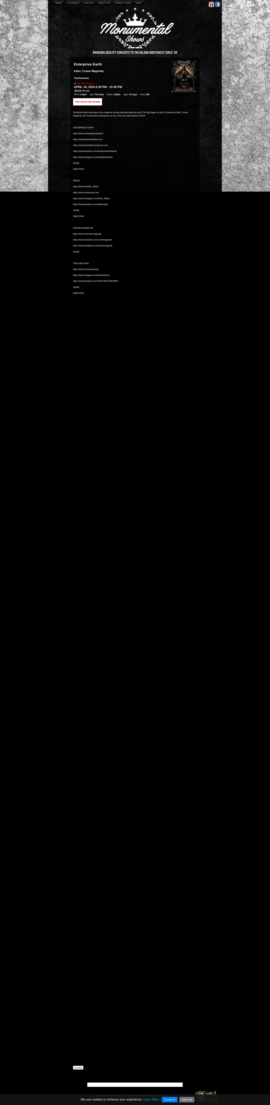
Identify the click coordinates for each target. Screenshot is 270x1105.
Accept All (169, 1099)
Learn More (151, 1099)
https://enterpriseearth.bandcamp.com (90, 145)
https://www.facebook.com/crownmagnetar (92, 240)
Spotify (76, 163)
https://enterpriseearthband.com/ (88, 139)
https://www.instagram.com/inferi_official (91, 198)
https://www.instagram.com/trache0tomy (91, 275)
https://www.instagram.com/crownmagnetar (92, 245)
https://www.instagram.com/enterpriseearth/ (93, 157)
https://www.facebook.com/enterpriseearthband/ (95, 151)
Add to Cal (82, 91)
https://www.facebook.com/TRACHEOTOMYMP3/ (95, 281)
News (59, 3)
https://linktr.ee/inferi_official (85, 186)
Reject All (187, 1099)
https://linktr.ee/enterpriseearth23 (88, 133)
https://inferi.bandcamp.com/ (86, 192)
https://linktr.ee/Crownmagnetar (87, 234)
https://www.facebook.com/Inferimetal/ (90, 204)
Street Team (123, 3)
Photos (89, 3)
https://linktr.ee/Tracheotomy (86, 269)
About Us (104, 3)
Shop (139, 3)
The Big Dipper (85, 83)
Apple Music (78, 169)
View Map (78, 1068)
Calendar (73, 3)
